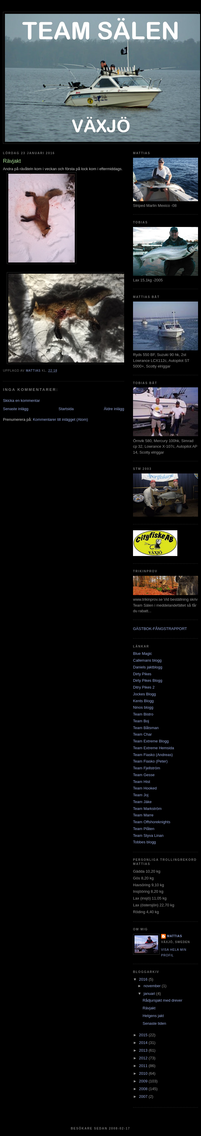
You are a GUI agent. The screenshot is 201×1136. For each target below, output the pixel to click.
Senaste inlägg (15, 409)
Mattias (174, 936)
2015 (144, 1035)
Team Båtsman (146, 728)
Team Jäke (142, 802)
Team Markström (147, 808)
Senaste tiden (154, 1023)
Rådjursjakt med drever (162, 1000)
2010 (144, 1073)
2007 (144, 1096)
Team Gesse (144, 775)
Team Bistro (143, 714)
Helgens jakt (153, 1015)
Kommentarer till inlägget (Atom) (60, 419)
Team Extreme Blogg (151, 741)
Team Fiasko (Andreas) (153, 755)
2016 (144, 979)
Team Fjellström (146, 768)
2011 (144, 1066)
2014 (144, 1042)
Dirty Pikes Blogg (147, 680)
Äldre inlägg (114, 409)
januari (150, 993)
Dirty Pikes (142, 674)
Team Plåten (143, 828)
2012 (144, 1058)
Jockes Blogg (144, 694)
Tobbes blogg (144, 842)
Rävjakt (148, 1008)
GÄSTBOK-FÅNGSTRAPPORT (160, 628)
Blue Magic (142, 653)
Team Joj (140, 795)
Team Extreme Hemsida (153, 748)
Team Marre (143, 815)
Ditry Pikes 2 (144, 687)
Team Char (142, 734)
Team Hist (141, 781)
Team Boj (141, 721)
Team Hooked (145, 788)
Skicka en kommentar (21, 400)
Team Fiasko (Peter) (150, 761)
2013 (144, 1050)
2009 (144, 1081)
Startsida (66, 409)
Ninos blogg (143, 707)
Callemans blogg (147, 660)
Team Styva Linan (148, 835)
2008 (144, 1089)
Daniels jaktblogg (147, 667)
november (153, 986)
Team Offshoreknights (151, 822)
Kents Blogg (143, 701)
